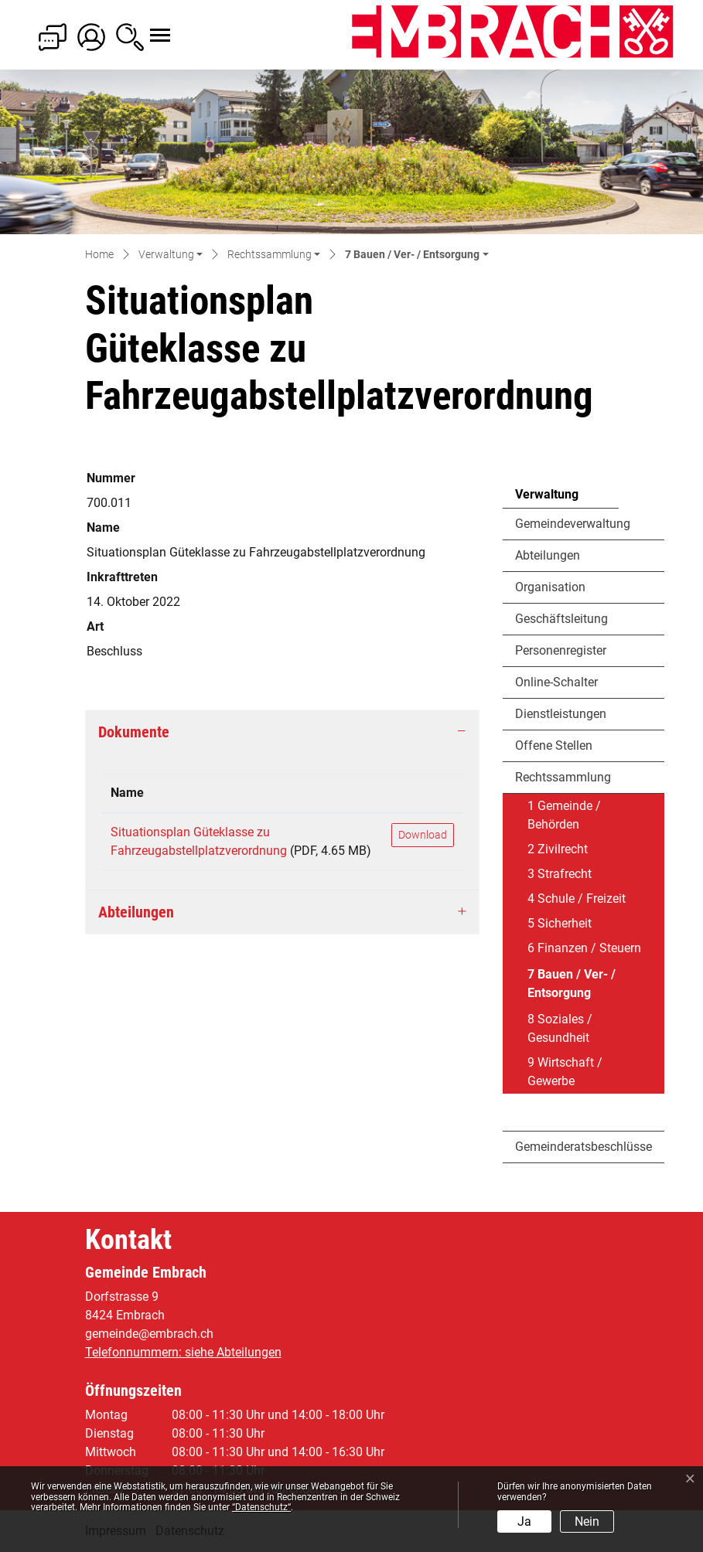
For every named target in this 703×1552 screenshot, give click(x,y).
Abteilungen (547, 555)
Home (99, 254)
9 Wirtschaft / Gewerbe (564, 1071)
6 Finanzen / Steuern (584, 948)
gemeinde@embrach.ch (149, 1333)
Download (422, 835)
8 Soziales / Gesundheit (559, 1028)
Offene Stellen (553, 745)
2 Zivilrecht (557, 849)
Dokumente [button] (133, 732)
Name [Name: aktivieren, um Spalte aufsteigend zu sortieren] (127, 792)
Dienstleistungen (560, 713)
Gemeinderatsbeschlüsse (583, 1146)
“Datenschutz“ (261, 1507)
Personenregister (560, 650)
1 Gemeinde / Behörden (564, 815)
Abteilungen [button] (136, 912)
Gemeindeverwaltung (572, 523)
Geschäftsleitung (561, 618)
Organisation (550, 587)
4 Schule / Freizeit (576, 898)
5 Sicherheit (559, 923)
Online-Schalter (556, 682)
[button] (170, 255)
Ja (524, 1521)
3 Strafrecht (559, 873)
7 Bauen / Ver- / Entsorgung (571, 987)
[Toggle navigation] (146, 27)
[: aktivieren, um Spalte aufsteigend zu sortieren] (422, 793)
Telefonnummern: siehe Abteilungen (183, 1352)
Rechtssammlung (563, 777)
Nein (587, 1521)
